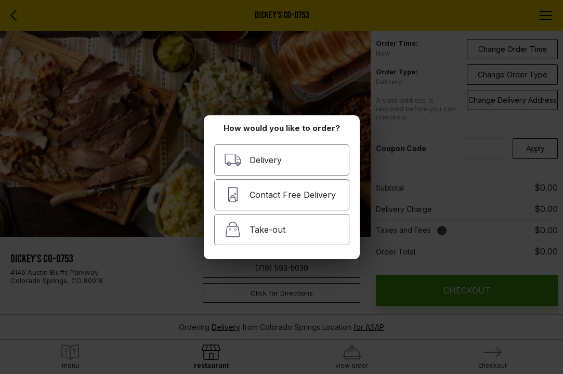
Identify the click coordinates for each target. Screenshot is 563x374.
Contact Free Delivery (280, 194)
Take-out (254, 229)
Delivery (253, 160)
